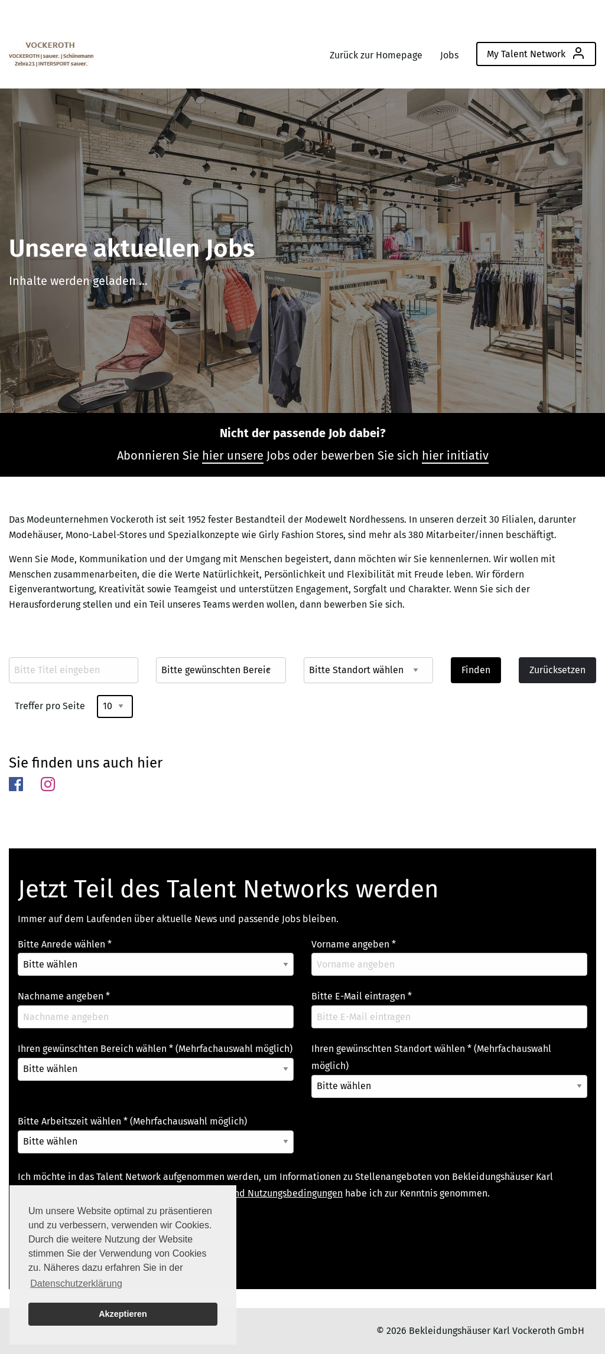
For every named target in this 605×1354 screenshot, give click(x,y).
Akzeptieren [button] (123, 1314)
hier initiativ (455, 455)
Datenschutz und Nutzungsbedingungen (258, 1193)
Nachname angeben (64, 996)
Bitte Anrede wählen (65, 944)
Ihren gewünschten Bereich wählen (155, 1048)
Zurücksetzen (557, 670)
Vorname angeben (353, 944)
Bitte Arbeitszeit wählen (132, 1121)
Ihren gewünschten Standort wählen (431, 1057)
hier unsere (233, 455)
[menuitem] (51, 51)
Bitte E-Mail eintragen (361, 996)
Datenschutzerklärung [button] (76, 1283)
